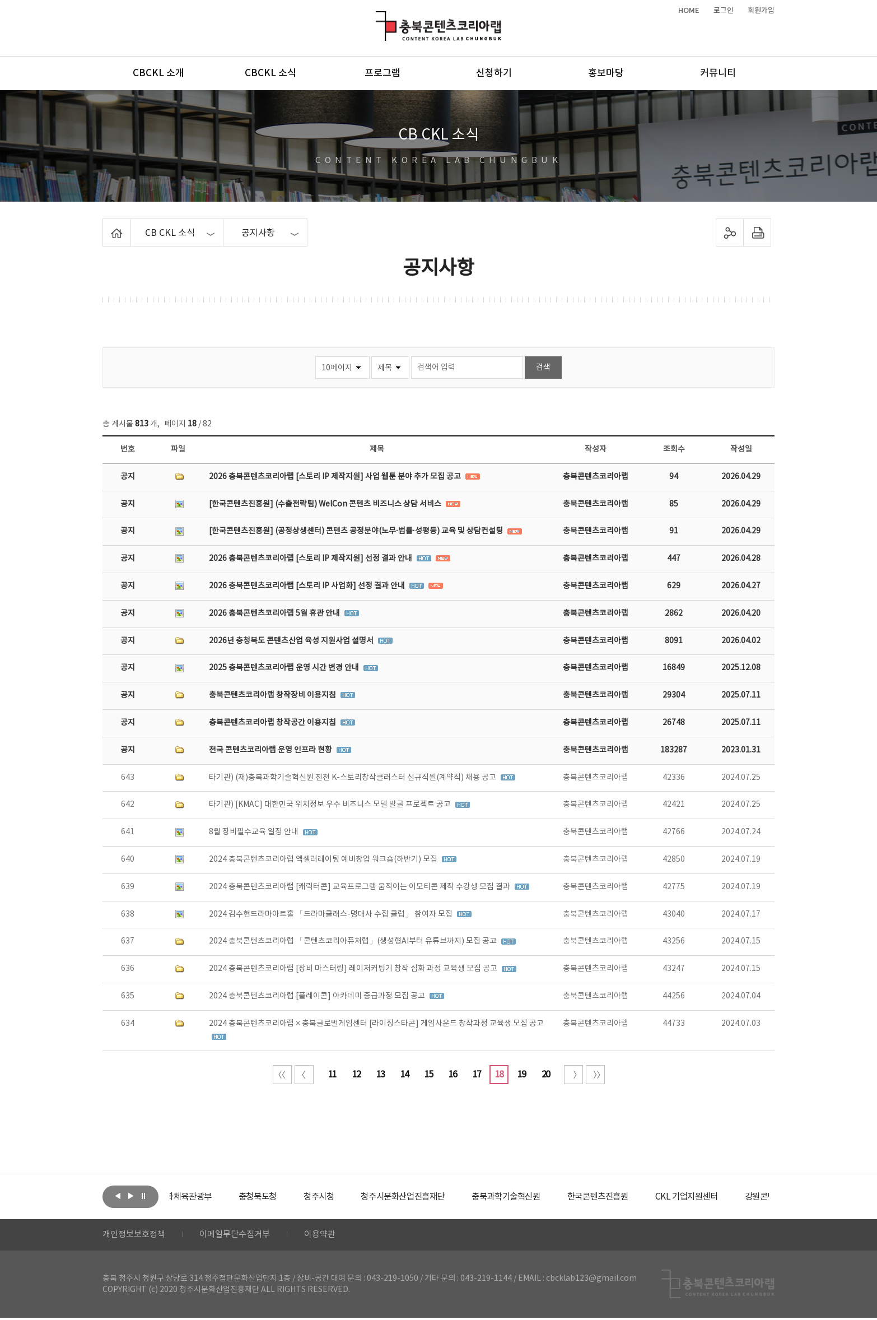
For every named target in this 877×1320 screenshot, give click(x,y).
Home (105, 225)
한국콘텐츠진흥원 (645, 1197)
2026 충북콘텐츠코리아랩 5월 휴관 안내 (275, 613)
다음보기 (130, 1195)
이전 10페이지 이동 (304, 1074)
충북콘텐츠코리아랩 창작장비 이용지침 (273, 695)
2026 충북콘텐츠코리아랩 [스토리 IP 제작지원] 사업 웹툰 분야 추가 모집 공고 (336, 476)
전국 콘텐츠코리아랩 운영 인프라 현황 (271, 750)
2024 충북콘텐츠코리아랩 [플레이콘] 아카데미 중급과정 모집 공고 (318, 996)
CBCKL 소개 (158, 73)
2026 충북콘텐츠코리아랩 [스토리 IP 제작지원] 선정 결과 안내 (311, 558)
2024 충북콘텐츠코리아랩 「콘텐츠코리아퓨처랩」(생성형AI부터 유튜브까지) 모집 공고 (353, 941)
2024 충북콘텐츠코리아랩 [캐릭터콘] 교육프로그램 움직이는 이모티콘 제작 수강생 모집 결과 (360, 886)
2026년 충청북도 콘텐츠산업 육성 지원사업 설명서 (292, 640)
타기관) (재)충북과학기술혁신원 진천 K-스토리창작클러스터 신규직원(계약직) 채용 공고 (353, 777)
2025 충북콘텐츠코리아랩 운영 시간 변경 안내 (285, 667)
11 (332, 1075)
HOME (688, 10)
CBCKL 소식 (270, 73)
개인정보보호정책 (136, 1236)
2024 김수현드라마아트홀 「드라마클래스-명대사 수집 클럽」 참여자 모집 (331, 914)
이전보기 (117, 1195)
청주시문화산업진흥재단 (440, 1197)
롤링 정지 (143, 1195)
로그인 (723, 10)
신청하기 (494, 73)
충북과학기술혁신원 (548, 1197)
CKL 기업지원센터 (737, 1197)
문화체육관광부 (211, 1197)
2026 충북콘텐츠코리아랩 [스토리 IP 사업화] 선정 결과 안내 (308, 586)
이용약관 (330, 1236)
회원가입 (761, 10)
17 (477, 1075)
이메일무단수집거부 (241, 1236)
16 (452, 1075)
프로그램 (382, 73)
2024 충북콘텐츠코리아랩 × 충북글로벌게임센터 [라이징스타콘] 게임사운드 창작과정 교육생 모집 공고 (376, 1023)
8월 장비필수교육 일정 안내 (254, 832)
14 (404, 1075)
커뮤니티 (718, 73)
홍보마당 (606, 73)
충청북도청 (287, 1197)
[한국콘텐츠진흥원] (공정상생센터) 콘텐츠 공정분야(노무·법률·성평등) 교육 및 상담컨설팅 (357, 531)
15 (428, 1075)
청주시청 (351, 1197)
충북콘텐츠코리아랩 (378, 17)
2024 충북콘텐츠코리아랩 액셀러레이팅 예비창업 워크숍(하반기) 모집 (324, 859)
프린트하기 (757, 232)
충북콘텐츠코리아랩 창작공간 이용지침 (273, 722)
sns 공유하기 (730, 232)
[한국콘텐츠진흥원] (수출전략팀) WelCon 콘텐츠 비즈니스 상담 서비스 (326, 504)
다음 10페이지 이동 (573, 1074)
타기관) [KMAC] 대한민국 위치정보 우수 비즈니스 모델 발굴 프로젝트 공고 (331, 804)
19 (521, 1075)
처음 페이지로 (282, 1074)
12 (356, 1075)
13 (380, 1075)
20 (545, 1075)
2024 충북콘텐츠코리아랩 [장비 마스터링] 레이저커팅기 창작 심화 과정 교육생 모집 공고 (354, 968)
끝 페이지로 (595, 1074)
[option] (212, 1197)
